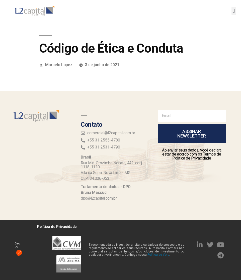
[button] (233, 11)
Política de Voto (158, 254)
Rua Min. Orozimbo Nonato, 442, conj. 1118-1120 (111, 165)
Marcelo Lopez (58, 64)
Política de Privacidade (57, 226)
